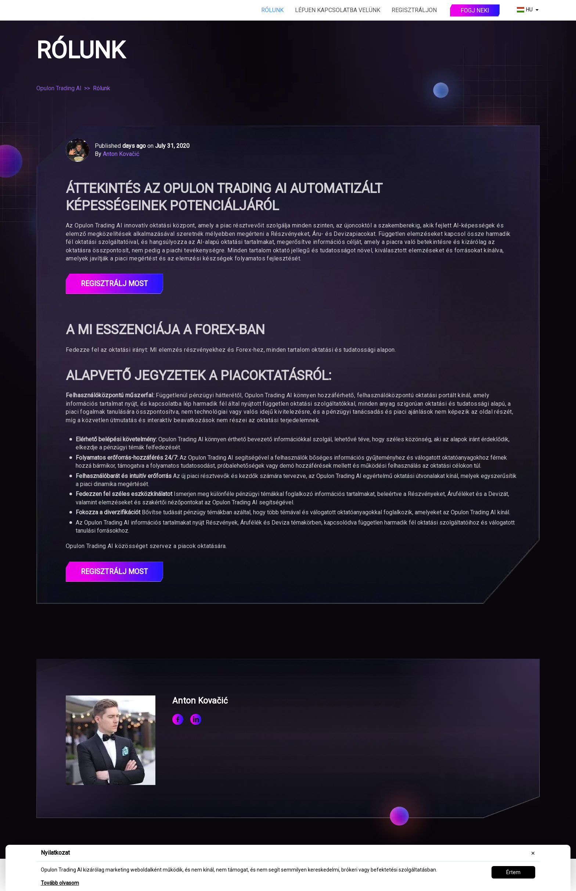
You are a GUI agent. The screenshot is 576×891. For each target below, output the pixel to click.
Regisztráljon (414, 10)
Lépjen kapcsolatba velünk (337, 10)
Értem (513, 872)
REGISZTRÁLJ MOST (115, 284)
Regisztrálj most (115, 572)
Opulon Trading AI (59, 88)
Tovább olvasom (60, 883)
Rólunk (272, 10)
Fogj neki (475, 10)
